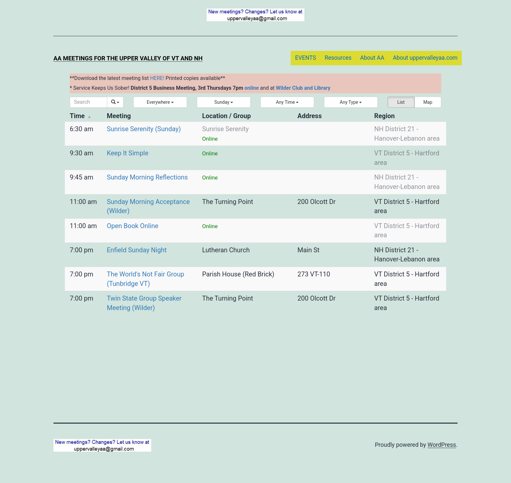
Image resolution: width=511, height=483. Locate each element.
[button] (160, 102)
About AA (372, 58)
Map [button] (427, 102)
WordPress (442, 444)
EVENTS (305, 58)
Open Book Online (132, 226)
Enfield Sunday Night (137, 250)
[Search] (88, 102)
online (251, 88)
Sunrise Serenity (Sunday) (144, 129)
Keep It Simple (128, 153)
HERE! (157, 78)
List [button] (401, 102)
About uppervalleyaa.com (425, 58)
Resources (338, 58)
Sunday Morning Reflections (147, 177)
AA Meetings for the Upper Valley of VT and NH (127, 58)
